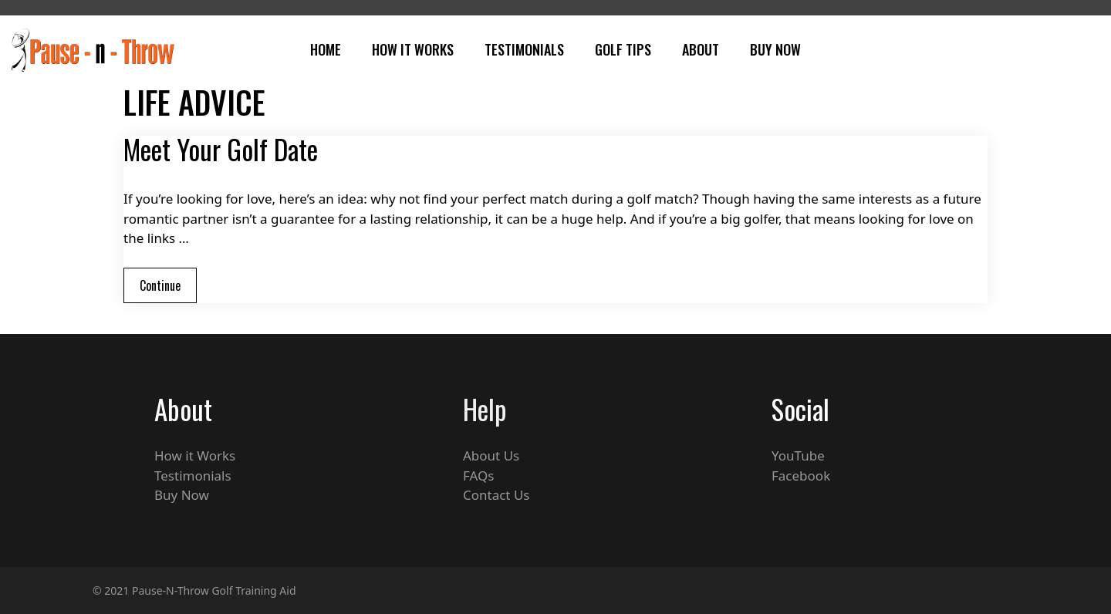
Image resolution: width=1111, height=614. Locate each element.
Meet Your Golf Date (220, 149)
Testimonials (524, 49)
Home (325, 49)
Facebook (801, 475)
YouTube (798, 455)
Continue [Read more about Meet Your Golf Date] (160, 285)
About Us (491, 455)
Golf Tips (623, 49)
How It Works (413, 49)
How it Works (194, 455)
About (700, 49)
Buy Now (775, 49)
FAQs (478, 475)
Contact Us (496, 495)
